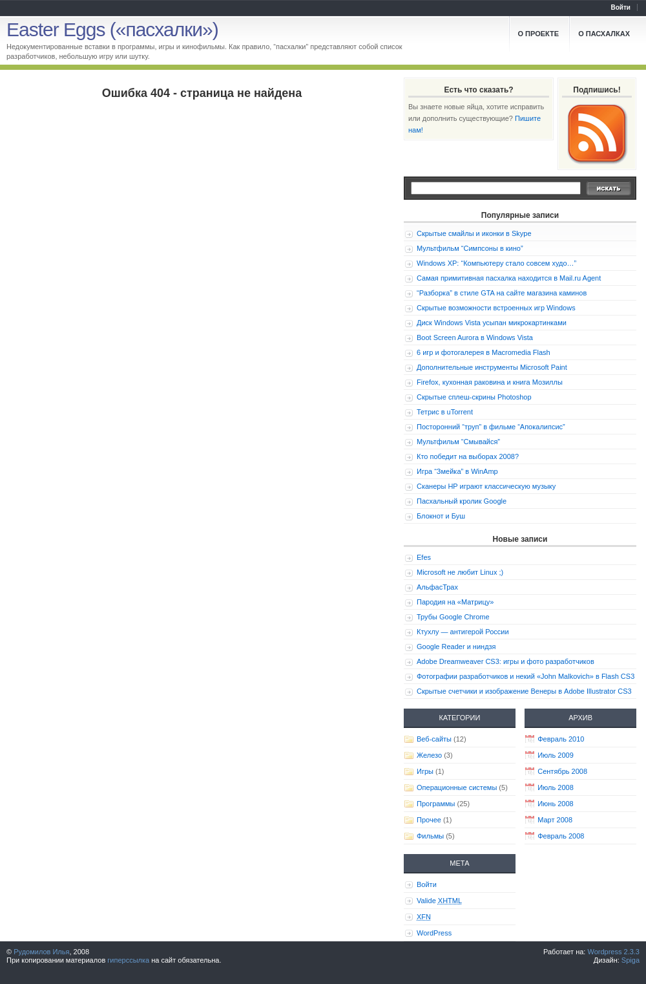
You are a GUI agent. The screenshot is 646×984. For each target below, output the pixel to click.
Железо (429, 755)
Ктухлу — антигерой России (463, 632)
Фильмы (430, 836)
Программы (436, 804)
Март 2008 (554, 820)
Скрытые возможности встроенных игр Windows (496, 308)
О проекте (538, 33)
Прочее (429, 820)
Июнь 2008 (555, 804)
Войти (620, 7)
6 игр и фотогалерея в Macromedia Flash (483, 352)
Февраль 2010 (560, 739)
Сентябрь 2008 (562, 771)
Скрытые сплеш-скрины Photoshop (474, 397)
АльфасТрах (437, 587)
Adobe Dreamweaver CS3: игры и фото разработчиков (505, 661)
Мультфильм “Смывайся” (458, 441)
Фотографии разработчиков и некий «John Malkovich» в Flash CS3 (525, 676)
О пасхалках (604, 33)
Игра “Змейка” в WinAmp (457, 471)
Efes (424, 557)
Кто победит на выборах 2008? (468, 456)
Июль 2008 (555, 787)
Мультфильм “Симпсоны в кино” (470, 248)
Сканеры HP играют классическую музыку (486, 486)
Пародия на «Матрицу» (455, 602)
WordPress (434, 933)
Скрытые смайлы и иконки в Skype (474, 233)
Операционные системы (457, 787)
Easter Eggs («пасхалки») (112, 29)
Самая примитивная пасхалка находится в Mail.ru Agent (509, 278)
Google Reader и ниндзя (456, 646)
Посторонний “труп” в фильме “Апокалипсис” (491, 427)
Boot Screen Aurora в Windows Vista (475, 337)
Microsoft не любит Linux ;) (460, 572)
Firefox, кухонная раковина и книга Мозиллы (490, 382)
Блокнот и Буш (441, 516)
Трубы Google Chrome (453, 617)
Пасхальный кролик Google (461, 501)
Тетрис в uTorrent (445, 412)
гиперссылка (128, 960)
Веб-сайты (434, 739)
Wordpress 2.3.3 (613, 952)
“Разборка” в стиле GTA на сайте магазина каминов (502, 293)
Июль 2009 (555, 755)
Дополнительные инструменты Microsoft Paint (492, 367)
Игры (425, 771)
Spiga (630, 960)
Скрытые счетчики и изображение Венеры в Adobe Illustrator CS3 (524, 691)
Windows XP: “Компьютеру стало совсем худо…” (496, 263)
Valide (439, 900)
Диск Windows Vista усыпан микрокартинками (492, 322)
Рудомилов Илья (41, 952)
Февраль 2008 (560, 836)
